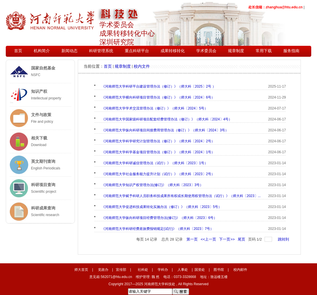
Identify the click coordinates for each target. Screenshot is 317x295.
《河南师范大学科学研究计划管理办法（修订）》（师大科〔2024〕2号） (158, 141)
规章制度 (123, 66)
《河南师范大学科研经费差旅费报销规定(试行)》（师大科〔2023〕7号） (157, 229)
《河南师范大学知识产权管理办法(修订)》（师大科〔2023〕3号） (152, 185)
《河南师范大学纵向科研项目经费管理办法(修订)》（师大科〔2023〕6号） (159, 218)
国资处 (200, 270)
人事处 (183, 270)
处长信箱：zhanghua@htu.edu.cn (275, 7)
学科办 (163, 270)
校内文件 (142, 66)
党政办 (103, 270)
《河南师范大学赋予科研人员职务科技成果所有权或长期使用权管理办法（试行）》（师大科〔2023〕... (181, 196)
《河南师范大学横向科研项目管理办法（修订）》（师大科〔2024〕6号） (158, 97)
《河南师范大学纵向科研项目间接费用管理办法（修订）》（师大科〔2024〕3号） (165, 130)
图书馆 (219, 270)
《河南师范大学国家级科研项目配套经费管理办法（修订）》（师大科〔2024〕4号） (166, 119)
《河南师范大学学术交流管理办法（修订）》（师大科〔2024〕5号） (154, 108)
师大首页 (81, 270)
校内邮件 (240, 270)
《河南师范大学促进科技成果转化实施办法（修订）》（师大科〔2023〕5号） (161, 207)
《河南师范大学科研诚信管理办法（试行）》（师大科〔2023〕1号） (154, 163)
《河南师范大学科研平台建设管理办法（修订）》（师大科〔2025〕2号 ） (158, 86)
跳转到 (284, 239)
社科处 (143, 270)
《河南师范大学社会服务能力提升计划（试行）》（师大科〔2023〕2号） (158, 174)
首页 (108, 66)
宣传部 (121, 270)
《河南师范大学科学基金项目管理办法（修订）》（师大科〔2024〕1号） (158, 152)
